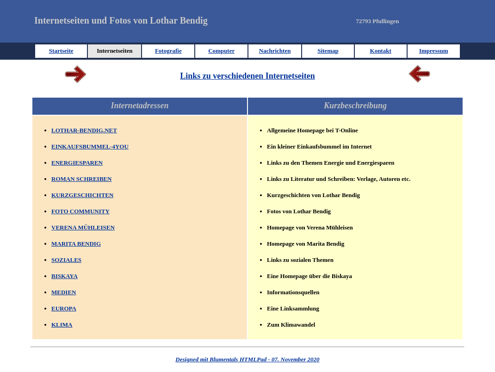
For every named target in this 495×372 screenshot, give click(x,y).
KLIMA (62, 324)
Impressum (433, 50)
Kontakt (380, 50)
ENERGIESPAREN (77, 162)
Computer (221, 50)
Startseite (61, 50)
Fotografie (168, 50)
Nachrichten (275, 50)
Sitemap (328, 50)
